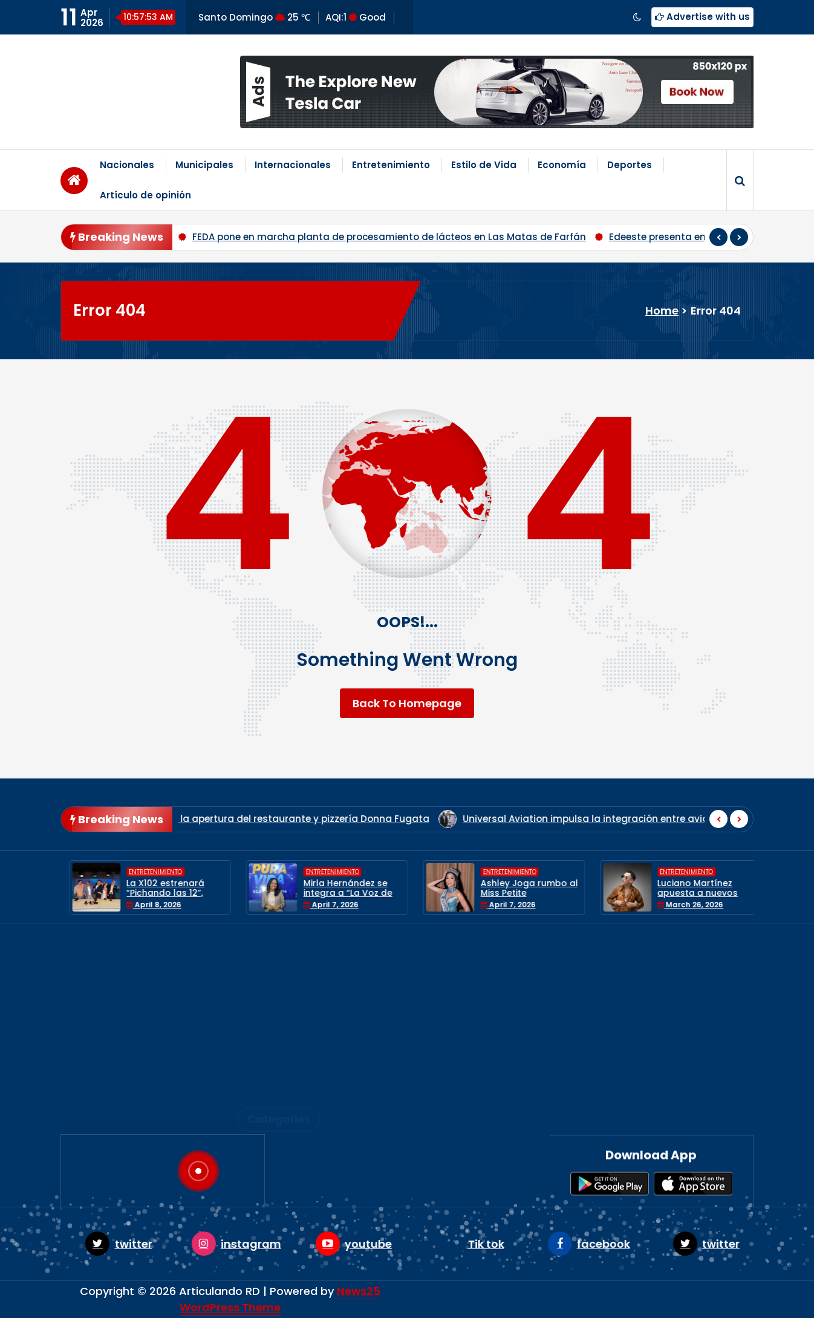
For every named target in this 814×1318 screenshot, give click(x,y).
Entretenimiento (391, 164)
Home (662, 310)
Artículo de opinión (145, 195)
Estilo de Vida (483, 164)
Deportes (629, 164)
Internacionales (293, 164)
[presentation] (718, 237)
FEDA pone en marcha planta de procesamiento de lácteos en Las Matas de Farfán (389, 236)
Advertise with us (702, 16)
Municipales (204, 164)
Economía (562, 164)
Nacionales (127, 164)
